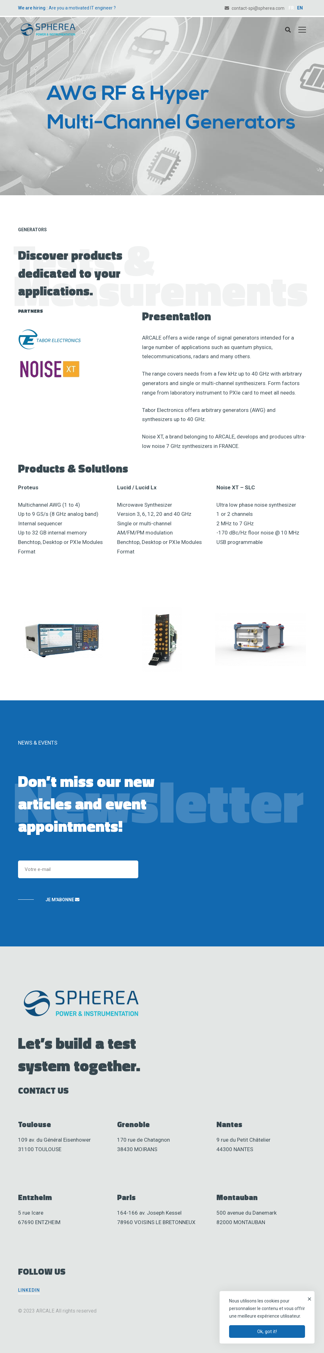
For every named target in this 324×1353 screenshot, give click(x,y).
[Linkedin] (29, 1290)
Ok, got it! (267, 1331)
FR (291, 7)
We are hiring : (33, 7)
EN (300, 7)
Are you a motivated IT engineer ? (82, 7)
